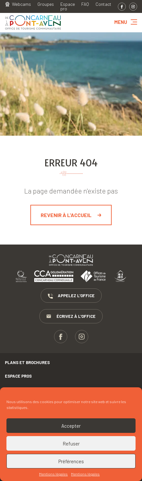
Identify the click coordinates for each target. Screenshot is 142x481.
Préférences (71, 461)
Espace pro (67, 6)
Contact (103, 4)
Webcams (21, 4)
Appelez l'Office (71, 296)
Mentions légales (53, 474)
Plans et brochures (27, 362)
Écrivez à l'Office (71, 316)
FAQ (85, 4)
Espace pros (18, 376)
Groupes (45, 4)
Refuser (71, 443)
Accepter (71, 426)
